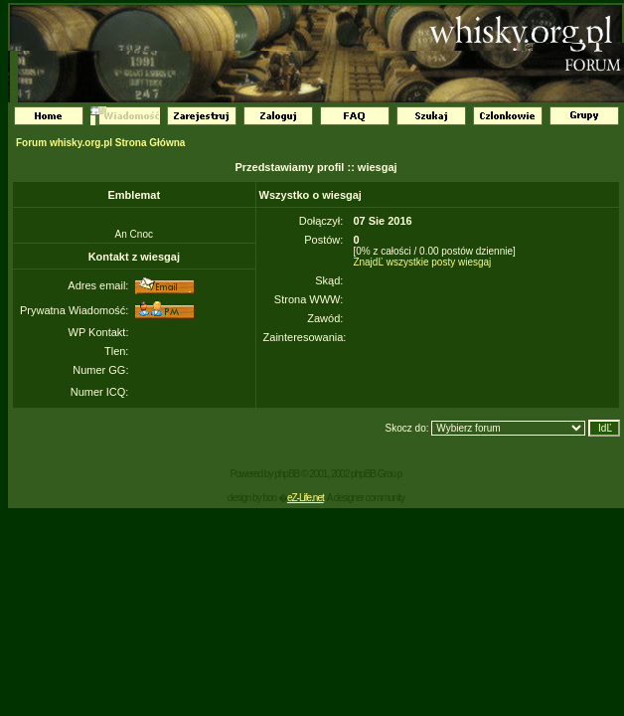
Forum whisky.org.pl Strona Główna (100, 142)
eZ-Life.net (305, 497)
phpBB (286, 473)
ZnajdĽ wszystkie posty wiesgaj (422, 262)
